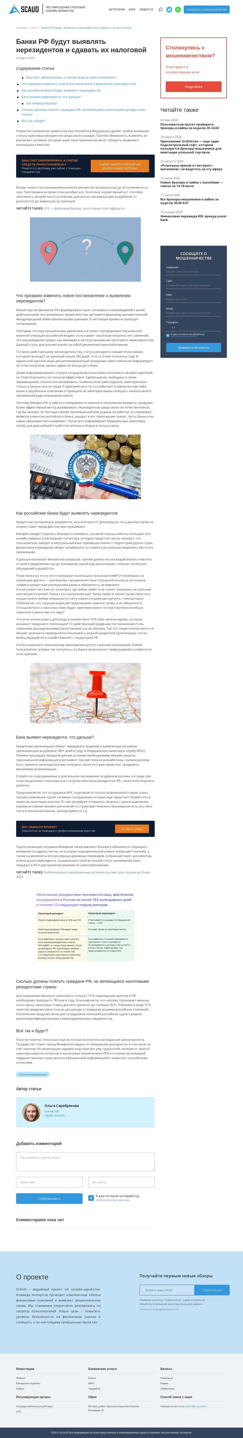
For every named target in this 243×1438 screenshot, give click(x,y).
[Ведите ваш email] (185, 1290)
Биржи (164, 1383)
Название (172, 267)
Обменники (167, 1388)
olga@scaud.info (55, 1115)
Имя (169, 294)
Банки (92, 1378)
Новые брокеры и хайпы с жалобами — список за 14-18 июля (191, 184)
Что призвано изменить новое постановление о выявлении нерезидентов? (78, 84)
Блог (132, 9)
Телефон (172, 322)
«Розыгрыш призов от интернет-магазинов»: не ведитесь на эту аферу (191, 167)
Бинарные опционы (28, 1383)
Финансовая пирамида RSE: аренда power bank (193, 218)
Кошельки (166, 1378)
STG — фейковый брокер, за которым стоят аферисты (84, 208)
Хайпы (20, 1388)
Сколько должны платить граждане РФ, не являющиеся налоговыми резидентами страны (83, 112)
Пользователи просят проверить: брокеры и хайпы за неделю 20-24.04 (189, 126)
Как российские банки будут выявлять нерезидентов (61, 90)
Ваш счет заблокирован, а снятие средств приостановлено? (71, 77)
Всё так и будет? (33, 121)
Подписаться (212, 1290)
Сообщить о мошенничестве (207, 9)
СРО (18, 1411)
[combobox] (172, 328)
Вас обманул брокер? (42, 103)
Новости (146, 9)
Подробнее (193, 87)
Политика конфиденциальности (159, 1309)
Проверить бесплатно (193, 347)
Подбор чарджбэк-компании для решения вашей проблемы (120, 166)
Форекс (20, 1378)
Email (169, 308)
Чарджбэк (94, 1388)
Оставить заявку (132, 829)
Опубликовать (49, 1198)
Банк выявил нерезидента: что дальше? (51, 97)
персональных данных (112, 1200)
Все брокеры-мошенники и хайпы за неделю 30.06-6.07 (189, 201)
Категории (117, 9)
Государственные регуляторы (34, 1406)
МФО (91, 1383)
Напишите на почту (183, 1406)
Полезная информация (33, 1074)
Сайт (169, 281)
